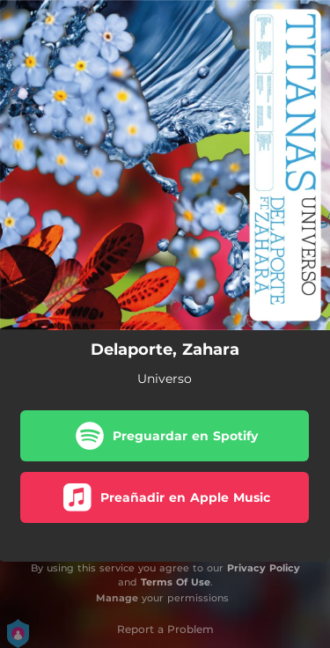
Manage (117, 598)
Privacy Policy (263, 568)
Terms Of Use (175, 582)
